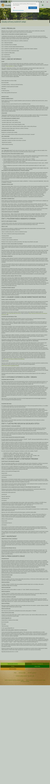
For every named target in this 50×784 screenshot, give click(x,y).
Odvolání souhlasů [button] (25, 681)
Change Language (33, 7)
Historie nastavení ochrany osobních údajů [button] (35, 680)
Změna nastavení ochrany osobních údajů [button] (14, 680)
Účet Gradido (3, 1)
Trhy (10, 1)
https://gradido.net (10, 66)
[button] (42, 5)
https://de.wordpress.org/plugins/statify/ (10, 365)
